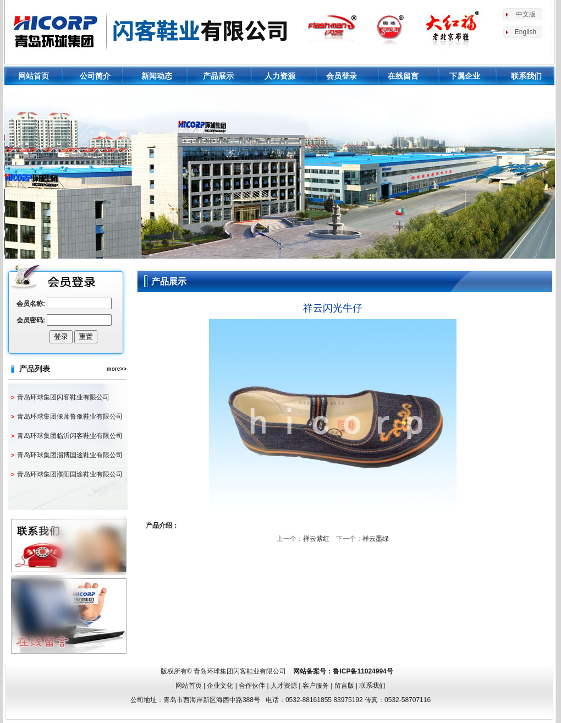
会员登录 (341, 76)
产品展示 (218, 76)
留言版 (344, 685)
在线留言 (403, 76)
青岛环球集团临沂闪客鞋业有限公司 (70, 436)
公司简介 (95, 76)
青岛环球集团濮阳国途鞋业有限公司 (70, 474)
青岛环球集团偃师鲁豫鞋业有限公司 (70, 416)
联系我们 (526, 76)
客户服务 (315, 685)
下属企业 (464, 76)
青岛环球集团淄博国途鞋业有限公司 (70, 455)
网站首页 (33, 76)
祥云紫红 (316, 539)
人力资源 (280, 76)
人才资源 (284, 685)
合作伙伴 (252, 685)
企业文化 (220, 685)
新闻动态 (156, 76)
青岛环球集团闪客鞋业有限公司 (63, 397)
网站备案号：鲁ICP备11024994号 (343, 671)
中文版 (526, 14)
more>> (117, 369)
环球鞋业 (150, 30)
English (525, 32)
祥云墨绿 (375, 539)
